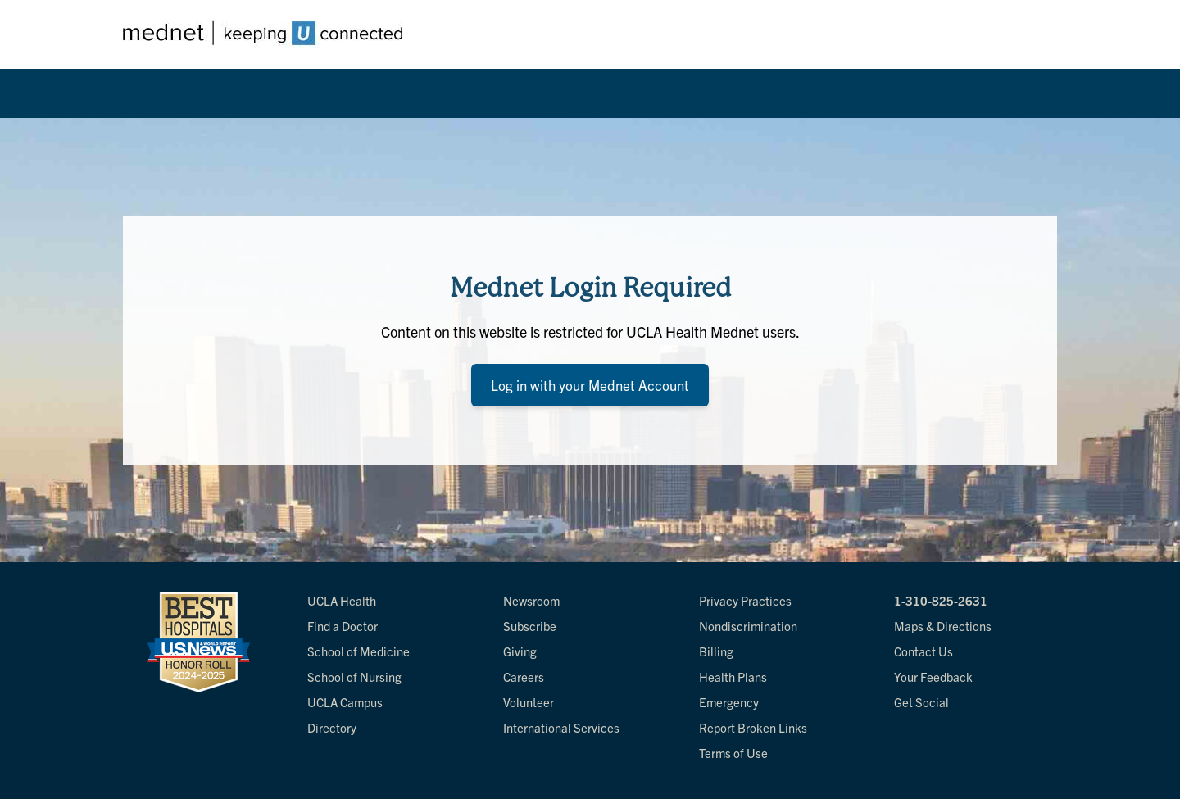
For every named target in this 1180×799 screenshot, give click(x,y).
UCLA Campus (345, 702)
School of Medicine (358, 651)
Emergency (729, 702)
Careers (523, 676)
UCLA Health (341, 600)
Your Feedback (933, 676)
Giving (520, 651)
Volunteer (528, 702)
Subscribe (529, 625)
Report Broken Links (753, 727)
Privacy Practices (745, 600)
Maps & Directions (943, 625)
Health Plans (733, 676)
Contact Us (923, 651)
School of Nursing (354, 676)
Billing (716, 651)
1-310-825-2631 (940, 600)
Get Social (921, 702)
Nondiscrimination (748, 625)
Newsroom (531, 600)
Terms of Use (733, 752)
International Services (561, 727)
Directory (331, 727)
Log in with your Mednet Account (590, 384)
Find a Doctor (342, 625)
